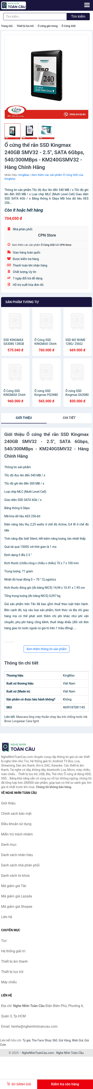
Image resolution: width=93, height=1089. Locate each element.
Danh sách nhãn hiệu (17, 855)
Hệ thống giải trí (13, 951)
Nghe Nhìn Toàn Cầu (70, 1053)
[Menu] (87, 5)
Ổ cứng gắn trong (48, 26)
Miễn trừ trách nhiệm (17, 834)
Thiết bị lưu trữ (25, 26)
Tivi (3, 941)
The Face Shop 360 (44, 1040)
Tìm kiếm (78, 16)
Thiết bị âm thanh (14, 961)
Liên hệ (6, 917)
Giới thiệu (24, 418)
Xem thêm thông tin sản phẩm (46, 649)
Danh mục (9, 845)
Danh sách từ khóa (15, 876)
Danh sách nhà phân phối (20, 865)
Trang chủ (7, 26)
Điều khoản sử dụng (16, 824)
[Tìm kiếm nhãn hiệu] (35, 16)
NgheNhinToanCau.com (38, 1053)
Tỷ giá (26, 1040)
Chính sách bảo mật (16, 814)
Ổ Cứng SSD (69, 26)
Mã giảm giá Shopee (16, 907)
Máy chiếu (9, 982)
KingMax (23, 175)
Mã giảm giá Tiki (13, 886)
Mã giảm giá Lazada (16, 896)
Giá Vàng (65, 1040)
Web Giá (77, 1040)
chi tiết (69, 418)
